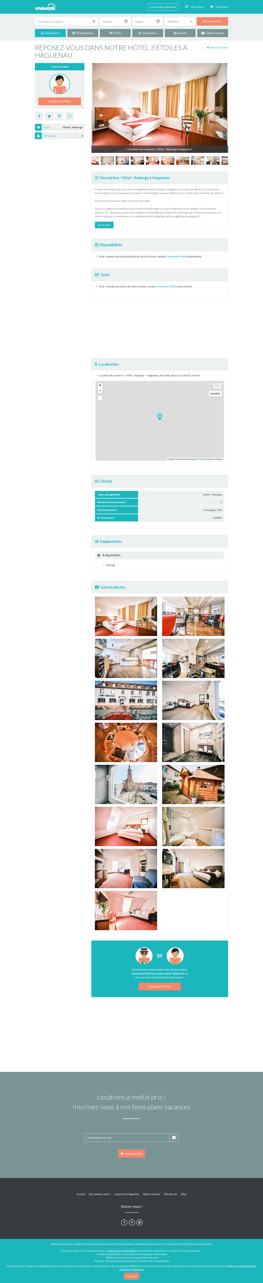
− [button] (100, 390)
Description (50, 33)
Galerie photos (212, 33)
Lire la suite (104, 224)
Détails (180, 33)
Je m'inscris (131, 1153)
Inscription (194, 6)
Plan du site (170, 1194)
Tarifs (115, 33)
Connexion (219, 6)
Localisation (148, 33)
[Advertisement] (247, 99)
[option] (167, 160)
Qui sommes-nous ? (99, 1194)
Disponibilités (82, 33)
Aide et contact (151, 1194)
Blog (183, 1194)
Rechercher (212, 21)
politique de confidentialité (121, 1250)
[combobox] (180, 21)
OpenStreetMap (206, 459)
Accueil (81, 1194)
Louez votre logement (163, 6)
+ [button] (100, 385)
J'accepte (131, 1276)
